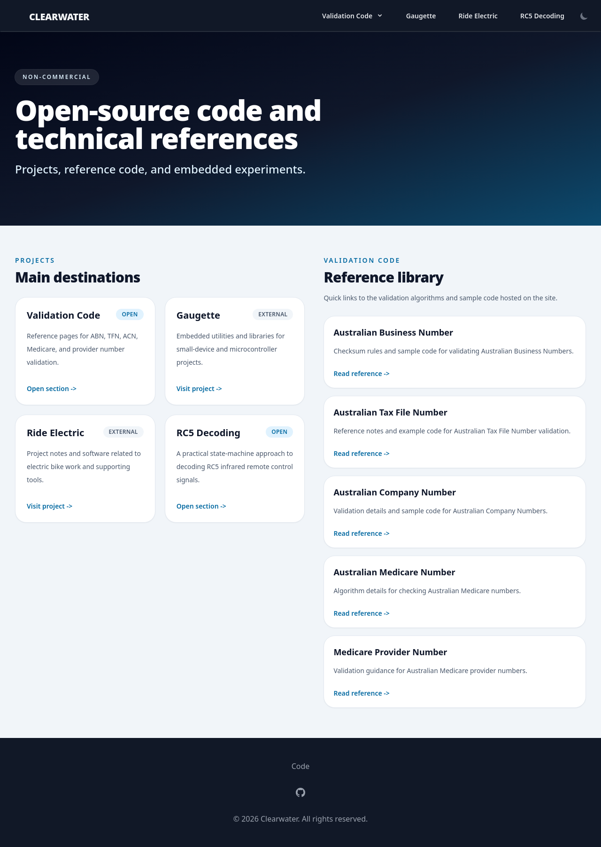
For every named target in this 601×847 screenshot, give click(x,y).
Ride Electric (478, 15)
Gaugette (421, 15)
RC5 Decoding (542, 15)
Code (301, 766)
